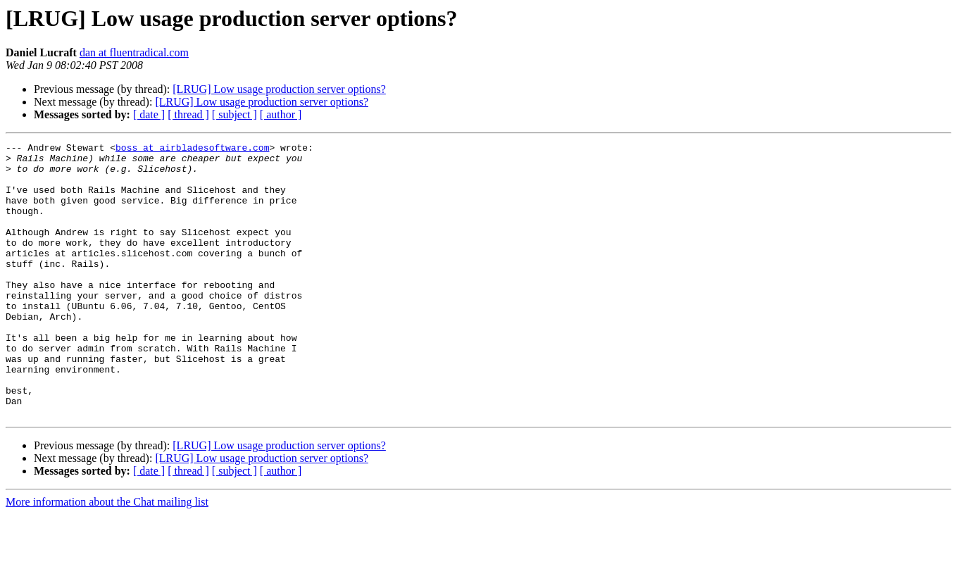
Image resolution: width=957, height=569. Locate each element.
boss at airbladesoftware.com (192, 149)
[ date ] (149, 114)
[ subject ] (234, 114)
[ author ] (281, 114)
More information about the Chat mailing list (107, 557)
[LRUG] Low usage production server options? (279, 89)
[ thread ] (188, 114)
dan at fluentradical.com (134, 52)
